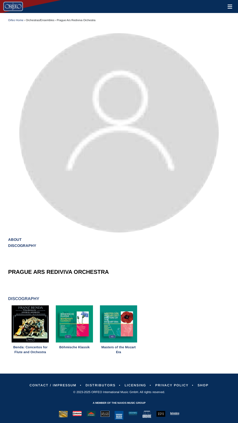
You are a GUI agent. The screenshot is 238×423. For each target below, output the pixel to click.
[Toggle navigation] (229, 6)
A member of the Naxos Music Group (119, 402)
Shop (203, 385)
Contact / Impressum (53, 385)
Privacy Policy (171, 385)
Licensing (135, 385)
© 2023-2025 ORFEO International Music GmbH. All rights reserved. (119, 392)
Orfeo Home (15, 20)
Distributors (101, 385)
